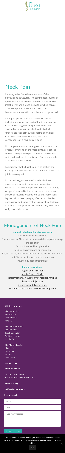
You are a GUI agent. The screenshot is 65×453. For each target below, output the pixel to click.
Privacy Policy (11, 383)
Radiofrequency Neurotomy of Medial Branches (32, 277)
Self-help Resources (15, 389)
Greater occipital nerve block (32, 284)
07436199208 (18, 374)
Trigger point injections (32, 270)
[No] (61, 443)
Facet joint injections (32, 281)
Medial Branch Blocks (33, 274)
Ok (32, 448)
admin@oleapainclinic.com (22, 377)
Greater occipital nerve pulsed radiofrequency (32, 288)
